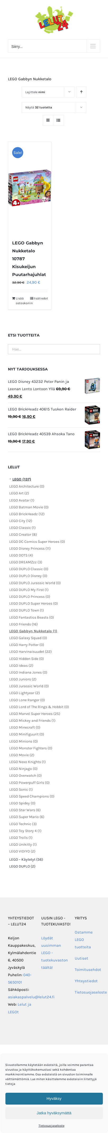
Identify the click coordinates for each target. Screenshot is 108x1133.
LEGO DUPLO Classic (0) (28, 569)
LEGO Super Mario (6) (26, 817)
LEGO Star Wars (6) (25, 810)
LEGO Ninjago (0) (23, 768)
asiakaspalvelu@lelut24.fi (31, 997)
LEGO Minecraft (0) (24, 727)
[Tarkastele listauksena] (58, 120)
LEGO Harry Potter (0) (26, 645)
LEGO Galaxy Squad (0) (28, 638)
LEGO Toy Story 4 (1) (25, 831)
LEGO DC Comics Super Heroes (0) (37, 541)
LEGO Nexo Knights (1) (27, 762)
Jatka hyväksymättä (54, 1113)
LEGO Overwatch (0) (25, 775)
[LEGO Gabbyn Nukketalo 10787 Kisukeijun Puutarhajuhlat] (29, 188)
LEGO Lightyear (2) (24, 693)
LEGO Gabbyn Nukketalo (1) (33, 631)
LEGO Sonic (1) (21, 789)
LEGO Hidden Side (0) (26, 658)
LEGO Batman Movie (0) (29, 507)
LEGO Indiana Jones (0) (28, 672)
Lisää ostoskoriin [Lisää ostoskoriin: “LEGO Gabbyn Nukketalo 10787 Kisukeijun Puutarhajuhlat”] (22, 301)
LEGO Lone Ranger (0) (27, 700)
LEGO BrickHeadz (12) (27, 514)
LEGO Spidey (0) (22, 803)
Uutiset (81, 958)
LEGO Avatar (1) (21, 500)
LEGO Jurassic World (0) (29, 686)
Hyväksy (54, 1098)
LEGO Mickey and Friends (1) (32, 720)
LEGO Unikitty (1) (23, 844)
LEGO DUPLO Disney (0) (28, 576)
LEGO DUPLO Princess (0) (29, 596)
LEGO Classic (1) (22, 527)
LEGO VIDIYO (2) (22, 851)
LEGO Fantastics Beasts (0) (31, 617)
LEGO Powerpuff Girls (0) (29, 782)
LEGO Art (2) (19, 493)
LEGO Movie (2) (21, 755)
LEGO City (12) (20, 521)
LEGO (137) (21, 479)
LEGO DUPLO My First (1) (29, 590)
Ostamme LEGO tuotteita (84, 939)
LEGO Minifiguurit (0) (26, 734)
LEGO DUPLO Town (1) (26, 610)
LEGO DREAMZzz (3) (25, 562)
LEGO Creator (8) (23, 534)
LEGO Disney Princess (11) (30, 548)
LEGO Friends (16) (23, 624)
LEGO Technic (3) (23, 824)
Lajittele (35, 92)
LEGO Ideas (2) (21, 665)
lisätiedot (40, 298)
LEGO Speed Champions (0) (31, 796)
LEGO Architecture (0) (26, 486)
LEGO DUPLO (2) (22, 866)
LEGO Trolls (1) (20, 837)
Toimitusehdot (88, 969)
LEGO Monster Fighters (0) (30, 748)
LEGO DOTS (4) (21, 555)
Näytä (38, 107)
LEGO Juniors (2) (22, 679)
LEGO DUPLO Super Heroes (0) (33, 603)
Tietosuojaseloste (51, 1125)
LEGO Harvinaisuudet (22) (30, 651)
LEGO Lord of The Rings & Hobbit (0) (39, 707)
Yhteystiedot (86, 981)
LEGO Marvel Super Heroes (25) (34, 713)
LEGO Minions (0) (23, 741)
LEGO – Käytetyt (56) (26, 859)
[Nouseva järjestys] (81, 92)
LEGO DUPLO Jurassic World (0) (35, 583)
